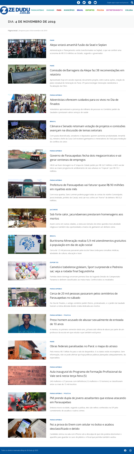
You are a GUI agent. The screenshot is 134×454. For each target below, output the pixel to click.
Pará (59, 10)
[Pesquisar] (132, 2)
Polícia (100, 10)
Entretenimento (114, 10)
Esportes (89, 10)
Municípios (69, 10)
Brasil (80, 10)
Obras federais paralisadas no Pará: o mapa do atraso (83, 346)
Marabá (50, 10)
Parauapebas (37, 10)
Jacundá (54, 210)
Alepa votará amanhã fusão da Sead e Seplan (78, 45)
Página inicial (12, 31)
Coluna (129, 10)
